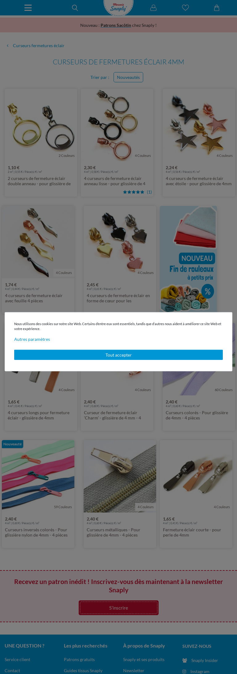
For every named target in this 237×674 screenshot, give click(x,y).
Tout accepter (119, 354)
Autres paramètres (32, 338)
